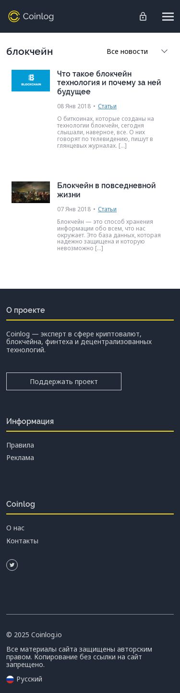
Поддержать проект (64, 381)
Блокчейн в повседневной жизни (106, 190)
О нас (15, 528)
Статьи (107, 106)
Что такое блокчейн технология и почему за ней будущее (109, 82)
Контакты (22, 541)
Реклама (20, 458)
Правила (20, 445)
